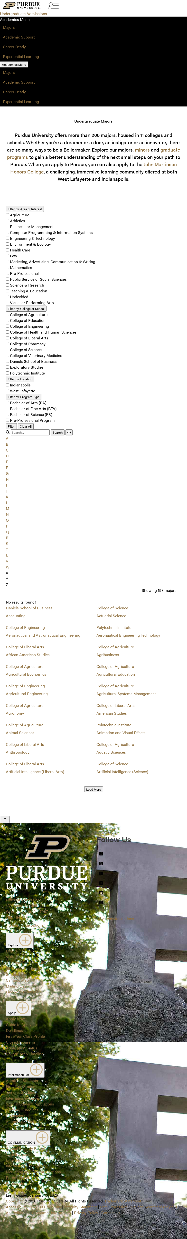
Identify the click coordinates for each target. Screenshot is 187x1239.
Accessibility (17, 1207)
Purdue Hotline (19, 1183)
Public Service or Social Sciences (38, 279)
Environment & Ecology (30, 244)
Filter (11, 426)
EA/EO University (46, 1207)
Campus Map (17, 980)
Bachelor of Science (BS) (31, 414)
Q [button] (7, 532)
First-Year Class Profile (25, 1036)
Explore (20, 940)
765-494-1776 (17, 917)
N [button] (7, 514)
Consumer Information (51, 1212)
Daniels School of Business (33, 361)
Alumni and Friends (22, 1121)
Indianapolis (20, 385)
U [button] (7, 555)
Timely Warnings (20, 1189)
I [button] (6, 485)
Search (58, 432)
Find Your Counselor (23, 992)
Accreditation (17, 1212)
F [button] (7, 467)
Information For (25, 1070)
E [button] (7, 461)
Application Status (21, 1048)
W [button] (7, 567)
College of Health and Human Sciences (43, 332)
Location (20, 379)
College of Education (28, 320)
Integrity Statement (80, 1207)
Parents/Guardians (22, 1110)
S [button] (7, 543)
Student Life (16, 974)
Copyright (14, 1201)
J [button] (6, 491)
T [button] (7, 549)
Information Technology (26, 1166)
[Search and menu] (53, 6)
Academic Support (19, 37)
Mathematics (21, 267)
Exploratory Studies (27, 367)
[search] (30, 432)
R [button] (7, 537)
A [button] (7, 438)
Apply (18, 1008)
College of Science (26, 349)
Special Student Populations (30, 1104)
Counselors (16, 1115)
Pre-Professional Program (32, 420)
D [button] (7, 456)
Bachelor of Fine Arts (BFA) (33, 408)
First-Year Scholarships (26, 968)
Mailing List (16, 986)
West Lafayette (22, 391)
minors (142, 149)
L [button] (7, 502)
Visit (9, 957)
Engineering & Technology (32, 238)
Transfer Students (21, 1092)
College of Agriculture (28, 314)
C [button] (7, 450)
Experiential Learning (21, 56)
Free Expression (114, 1207)
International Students (25, 1098)
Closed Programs (21, 1042)
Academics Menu (14, 64)
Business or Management (32, 226)
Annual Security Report (26, 1148)
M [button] (7, 508)
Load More (93, 789)
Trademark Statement (122, 1201)
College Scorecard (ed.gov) (154, 1207)
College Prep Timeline (24, 1054)
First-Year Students (22, 1086)
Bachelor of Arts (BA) (28, 402)
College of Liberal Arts (29, 338)
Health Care (20, 250)
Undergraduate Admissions (23, 13)
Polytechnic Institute (27, 373)
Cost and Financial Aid (25, 962)
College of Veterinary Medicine (36, 355)
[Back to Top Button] (5, 819)
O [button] (7, 520)
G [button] (7, 473)
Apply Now (15, 1018)
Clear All (26, 426)
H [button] (7, 479)
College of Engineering (29, 326)
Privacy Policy (86, 1212)
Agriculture (19, 215)
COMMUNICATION (28, 1138)
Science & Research (27, 285)
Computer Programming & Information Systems (51, 232)
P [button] (7, 526)
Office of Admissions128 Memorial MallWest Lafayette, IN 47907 (27, 905)
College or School (26, 308)
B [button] (7, 444)
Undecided (19, 296)
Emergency (15, 1160)
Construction (17, 1154)
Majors (9, 27)
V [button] (7, 561)
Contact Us (110, 1212)
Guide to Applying (21, 1024)
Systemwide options (26, 925)
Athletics (17, 220)
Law (13, 256)
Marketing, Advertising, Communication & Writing (52, 261)
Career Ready (14, 46)
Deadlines (14, 1030)
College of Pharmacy (28, 343)
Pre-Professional (24, 273)
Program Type (23, 396)
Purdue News (17, 1177)
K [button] (7, 496)
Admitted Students (22, 1080)
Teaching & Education (28, 291)
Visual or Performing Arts (32, 302)
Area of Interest (25, 209)
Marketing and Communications (33, 1171)
